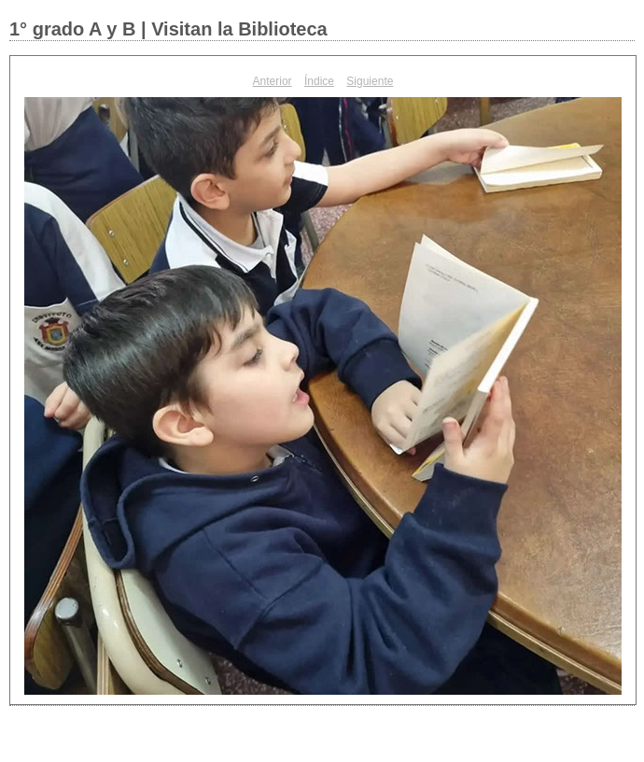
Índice (319, 81)
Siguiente (369, 81)
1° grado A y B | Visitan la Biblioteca (168, 29)
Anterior (272, 81)
